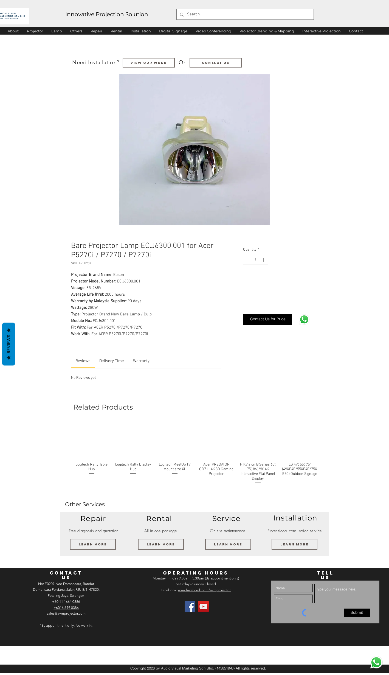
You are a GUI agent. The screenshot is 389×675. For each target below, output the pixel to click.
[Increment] (264, 260)
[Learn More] (93, 544)
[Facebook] (190, 606)
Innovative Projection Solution (106, 14)
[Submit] (357, 613)
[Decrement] (247, 260)
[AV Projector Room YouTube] (203, 606)
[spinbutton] (256, 260)
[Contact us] (216, 63)
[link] (82, 360)
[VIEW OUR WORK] (149, 63)
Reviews (8, 344)
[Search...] (244, 14)
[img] (19, 655)
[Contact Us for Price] (267, 319)
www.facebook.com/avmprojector (204, 590)
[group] (195, 455)
